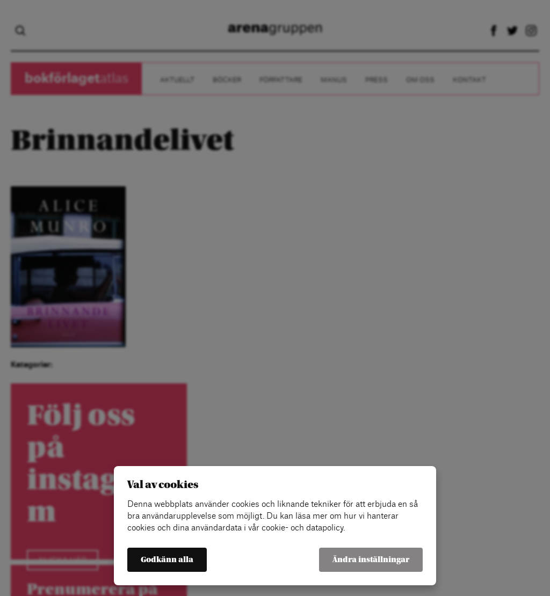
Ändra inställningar (370, 559)
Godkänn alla (167, 559)
